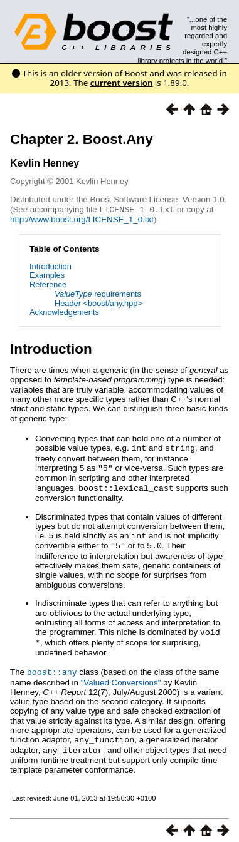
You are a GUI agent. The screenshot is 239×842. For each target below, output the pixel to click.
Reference (47, 284)
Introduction (50, 265)
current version (121, 82)
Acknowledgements (64, 311)
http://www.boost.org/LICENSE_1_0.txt (82, 218)
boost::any (52, 666)
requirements (98, 293)
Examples (47, 274)
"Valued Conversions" (121, 677)
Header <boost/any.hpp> (98, 302)
